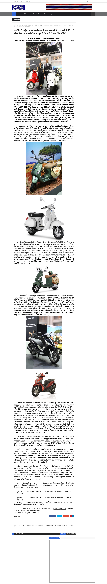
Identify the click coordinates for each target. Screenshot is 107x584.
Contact (23, 1)
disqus (58, 574)
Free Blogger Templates (28, 582)
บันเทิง (44, 14)
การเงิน (71, 219)
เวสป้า (32, 25)
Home (14, 1)
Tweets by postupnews (75, 133)
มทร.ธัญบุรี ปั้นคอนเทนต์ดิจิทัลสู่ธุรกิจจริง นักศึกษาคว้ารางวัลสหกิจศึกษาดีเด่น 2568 (84, 146)
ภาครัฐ (50, 14)
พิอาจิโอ (18, 25)
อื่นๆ (70, 228)
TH (43, 25)
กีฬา (70, 221)
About (18, 1)
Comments (88, 233)
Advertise (28, 1)
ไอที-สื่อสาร (25, 14)
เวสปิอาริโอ (37, 25)
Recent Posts (76, 233)
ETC (71, 240)
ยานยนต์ (29, 25)
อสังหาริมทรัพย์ (72, 213)
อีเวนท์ (32, 14)
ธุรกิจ (18, 14)
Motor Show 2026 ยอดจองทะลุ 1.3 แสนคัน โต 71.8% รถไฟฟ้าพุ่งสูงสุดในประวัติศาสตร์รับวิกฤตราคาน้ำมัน (85, 152)
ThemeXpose (20, 582)
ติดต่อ (70, 230)
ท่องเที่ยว (38, 14)
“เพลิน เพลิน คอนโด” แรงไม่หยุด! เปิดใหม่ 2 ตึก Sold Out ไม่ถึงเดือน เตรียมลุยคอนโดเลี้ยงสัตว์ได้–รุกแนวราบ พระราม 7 (85, 141)
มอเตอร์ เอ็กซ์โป (24, 25)
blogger (53, 574)
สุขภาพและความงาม (74, 223)
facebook (63, 574)
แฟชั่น (70, 224)
